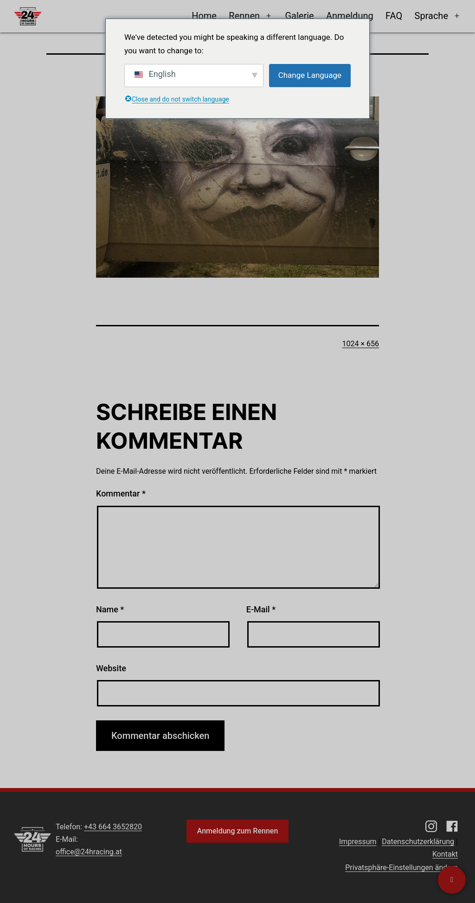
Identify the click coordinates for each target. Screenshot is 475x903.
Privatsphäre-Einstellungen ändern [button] (401, 867)
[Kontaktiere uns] (452, 880)
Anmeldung (349, 15)
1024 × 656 (360, 343)
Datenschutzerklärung (418, 841)
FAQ (393, 15)
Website (111, 668)
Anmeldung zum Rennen (237, 831)
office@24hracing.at (89, 851)
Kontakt (445, 854)
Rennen (244, 15)
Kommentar (121, 493)
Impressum (358, 841)
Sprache (431, 15)
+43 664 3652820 (113, 826)
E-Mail (261, 609)
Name (110, 609)
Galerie (299, 15)
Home (204, 15)
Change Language (309, 75)
